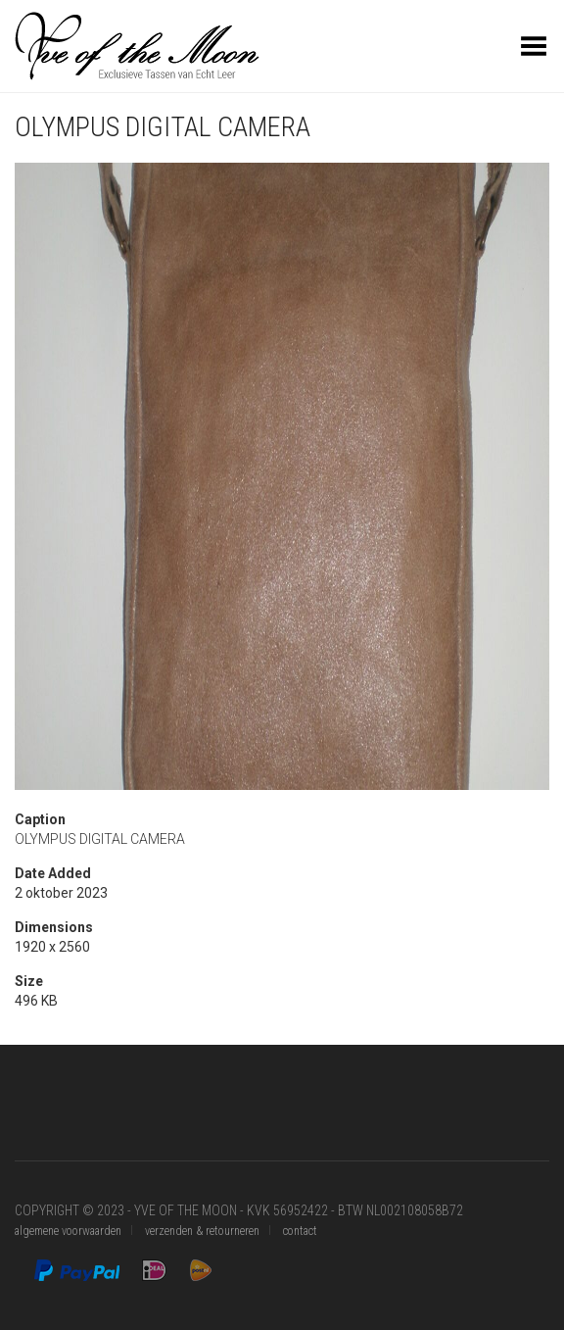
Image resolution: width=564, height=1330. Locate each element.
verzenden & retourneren (202, 1231)
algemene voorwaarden (68, 1231)
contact (300, 1231)
